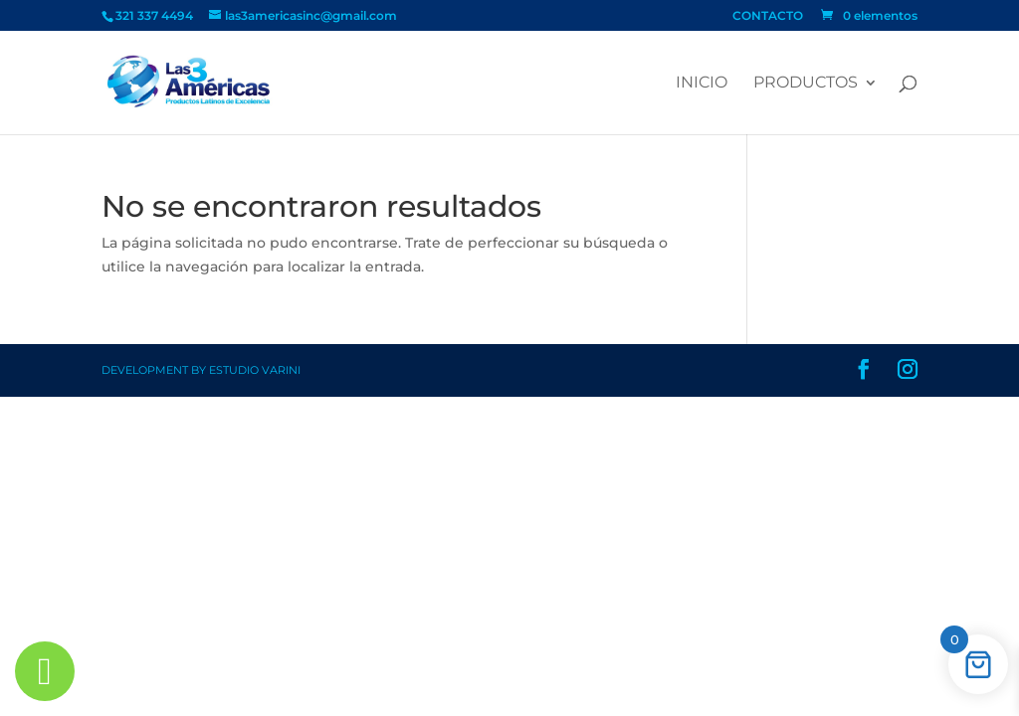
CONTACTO (767, 16)
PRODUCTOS (805, 83)
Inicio (701, 83)
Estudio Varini (255, 370)
